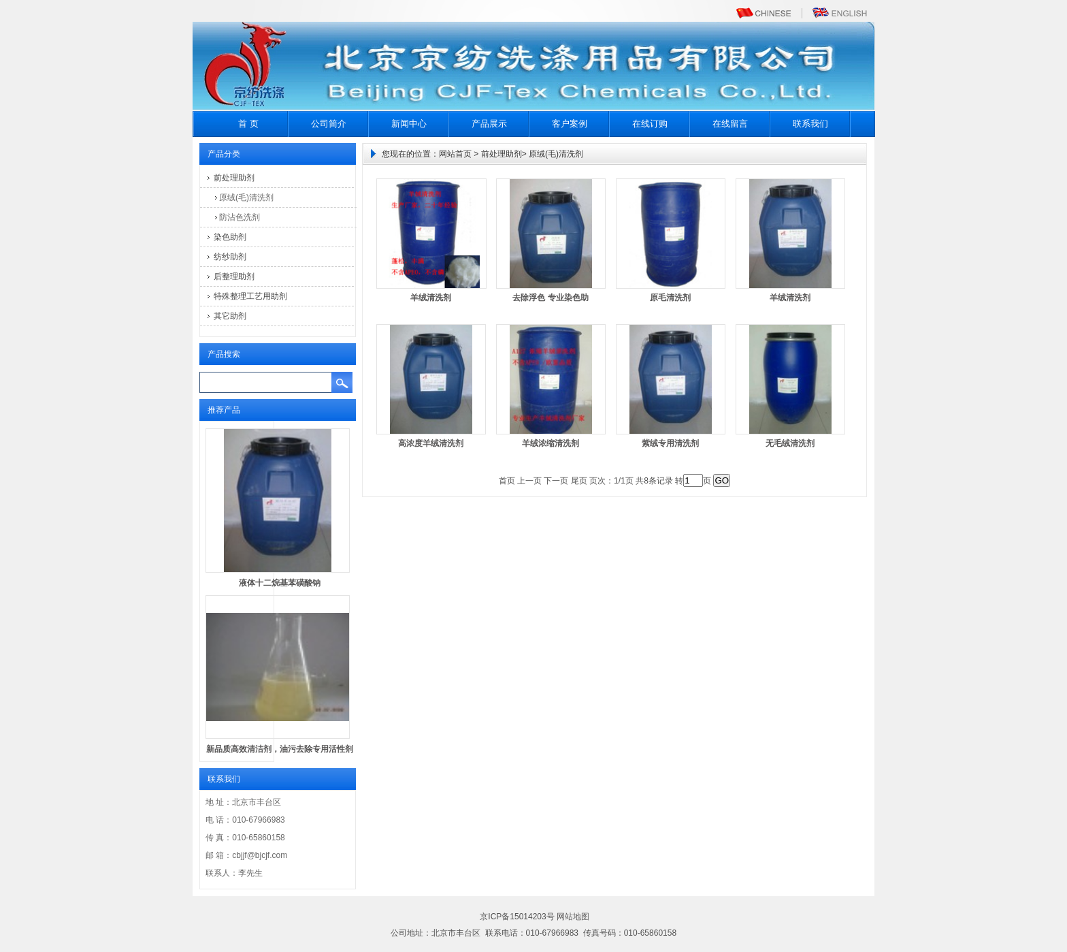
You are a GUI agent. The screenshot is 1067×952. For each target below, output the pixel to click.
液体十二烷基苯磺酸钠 (280, 583)
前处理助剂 (234, 178)
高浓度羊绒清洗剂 (430, 443)
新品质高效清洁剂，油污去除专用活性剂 (279, 749)
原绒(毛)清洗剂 (246, 197)
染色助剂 (230, 237)
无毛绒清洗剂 (790, 443)
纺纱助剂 (230, 256)
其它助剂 (230, 316)
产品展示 (489, 123)
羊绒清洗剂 (430, 297)
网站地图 (573, 916)
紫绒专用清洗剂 (670, 443)
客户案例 (569, 123)
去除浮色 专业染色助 (550, 297)
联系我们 (810, 123)
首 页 (248, 123)
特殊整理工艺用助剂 (250, 296)
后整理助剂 (234, 276)
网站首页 (455, 154)
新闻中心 (409, 123)
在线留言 (730, 123)
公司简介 (328, 123)
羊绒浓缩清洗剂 (550, 443)
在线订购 (650, 123)
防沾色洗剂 (239, 217)
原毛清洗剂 (670, 297)
